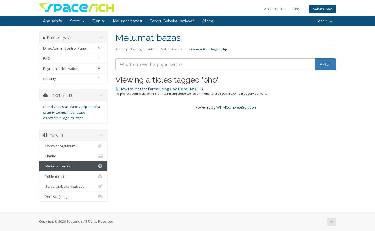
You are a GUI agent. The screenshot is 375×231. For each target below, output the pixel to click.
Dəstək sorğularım (73, 146)
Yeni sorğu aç (73, 196)
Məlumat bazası (127, 21)
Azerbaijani (275, 8)
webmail (62, 112)
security (49, 112)
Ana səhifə (52, 21)
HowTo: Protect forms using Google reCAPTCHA (159, 89)
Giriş (296, 8)
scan (65, 107)
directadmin (52, 118)
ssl (72, 118)
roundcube (77, 112)
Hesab (324, 21)
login (66, 118)
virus (57, 107)
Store (77, 21)
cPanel (48, 107)
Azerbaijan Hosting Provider (135, 49)
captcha (94, 107)
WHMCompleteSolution (236, 107)
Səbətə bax (322, 8)
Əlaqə (208, 21)
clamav (75, 107)
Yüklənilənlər (73, 176)
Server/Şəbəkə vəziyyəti (172, 21)
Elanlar (98, 21)
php (84, 107)
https (79, 118)
